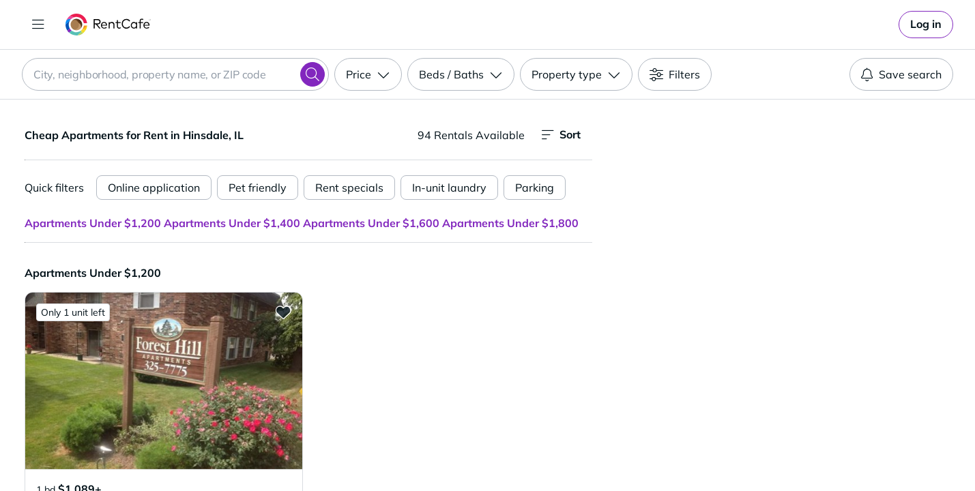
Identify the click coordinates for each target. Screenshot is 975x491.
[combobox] (175, 74)
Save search (901, 74)
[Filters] (675, 74)
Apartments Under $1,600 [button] (371, 223)
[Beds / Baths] (460, 74)
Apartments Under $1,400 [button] (232, 223)
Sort (561, 135)
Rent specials (349, 187)
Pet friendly (258, 187)
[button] (163, 381)
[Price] (368, 74)
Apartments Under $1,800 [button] (510, 223)
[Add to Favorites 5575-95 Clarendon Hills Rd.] (283, 311)
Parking (534, 187)
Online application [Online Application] (154, 187)
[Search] (312, 74)
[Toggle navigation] (38, 24)
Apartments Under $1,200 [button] (93, 223)
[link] (926, 24)
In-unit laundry (449, 187)
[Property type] (576, 74)
